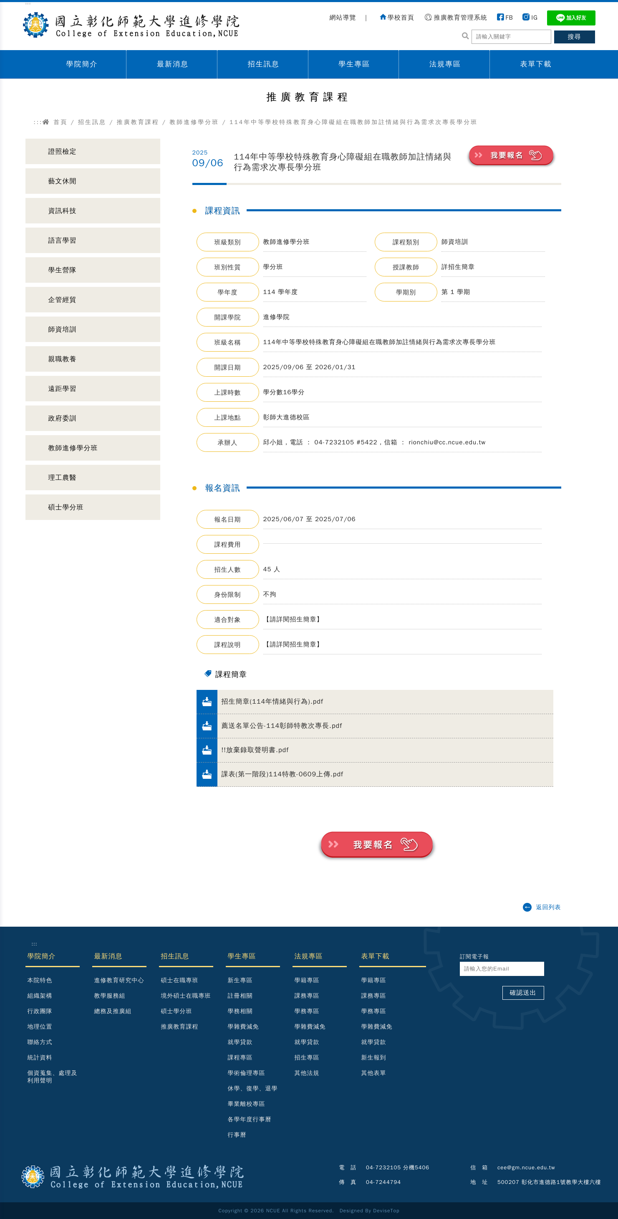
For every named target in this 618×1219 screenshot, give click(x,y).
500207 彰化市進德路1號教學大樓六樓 (549, 1182)
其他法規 (307, 1073)
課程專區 (240, 1057)
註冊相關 (240, 995)
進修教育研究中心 (119, 980)
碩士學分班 (66, 507)
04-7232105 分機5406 (397, 1167)
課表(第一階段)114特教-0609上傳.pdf (282, 774)
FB (509, 17)
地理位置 (40, 1026)
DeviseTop (386, 1210)
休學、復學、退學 (253, 1088)
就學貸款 (240, 1042)
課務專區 (307, 995)
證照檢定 (62, 151)
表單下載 (536, 64)
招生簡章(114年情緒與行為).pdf (272, 701)
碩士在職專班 (180, 980)
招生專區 (307, 1057)
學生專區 (354, 64)
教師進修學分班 (194, 122)
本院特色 (40, 980)
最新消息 (173, 64)
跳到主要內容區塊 (4, 8)
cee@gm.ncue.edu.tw (526, 1167)
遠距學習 (62, 389)
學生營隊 (62, 270)
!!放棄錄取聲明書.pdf (255, 750)
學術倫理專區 (246, 1073)
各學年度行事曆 (250, 1119)
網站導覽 (343, 17)
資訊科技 (62, 211)
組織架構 (40, 995)
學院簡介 (82, 64)
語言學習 (62, 240)
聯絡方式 (40, 1042)
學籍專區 (307, 980)
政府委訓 (62, 418)
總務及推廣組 (113, 1011)
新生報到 (373, 1057)
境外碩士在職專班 (186, 995)
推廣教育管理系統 (460, 17)
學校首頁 (401, 17)
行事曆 (237, 1134)
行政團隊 (40, 1011)
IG (534, 17)
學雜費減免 (243, 1026)
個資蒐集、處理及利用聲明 (53, 1076)
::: (38, 122)
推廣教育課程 (138, 122)
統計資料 (40, 1057)
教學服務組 (110, 995)
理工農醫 (62, 478)
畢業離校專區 (246, 1103)
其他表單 (373, 1073)
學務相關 (240, 1011)
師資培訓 (62, 329)
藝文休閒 (62, 181)
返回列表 (548, 907)
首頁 (55, 122)
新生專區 (240, 980)
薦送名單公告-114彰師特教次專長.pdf (282, 726)
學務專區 (307, 1011)
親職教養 (62, 359)
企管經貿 (62, 300)
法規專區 (445, 64)
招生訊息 (264, 64)
